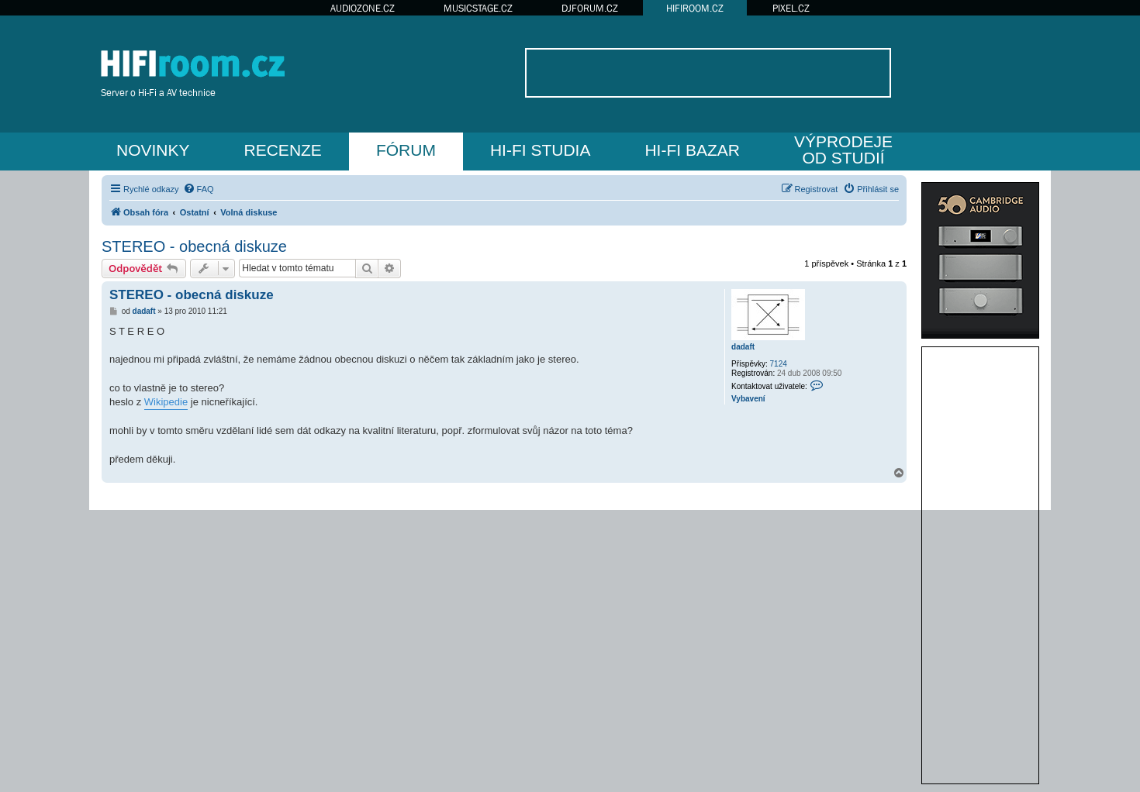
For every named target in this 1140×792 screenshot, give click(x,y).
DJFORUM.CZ (589, 8)
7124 (778, 364)
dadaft (743, 347)
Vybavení (748, 398)
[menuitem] (198, 189)
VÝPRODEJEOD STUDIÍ (843, 150)
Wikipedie (166, 402)
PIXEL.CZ (791, 8)
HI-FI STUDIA (540, 150)
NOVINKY (153, 150)
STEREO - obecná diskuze (194, 246)
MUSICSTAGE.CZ (478, 8)
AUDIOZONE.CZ (362, 8)
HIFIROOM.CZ (695, 8)
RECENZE (283, 150)
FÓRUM (406, 150)
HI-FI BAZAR (692, 150)
